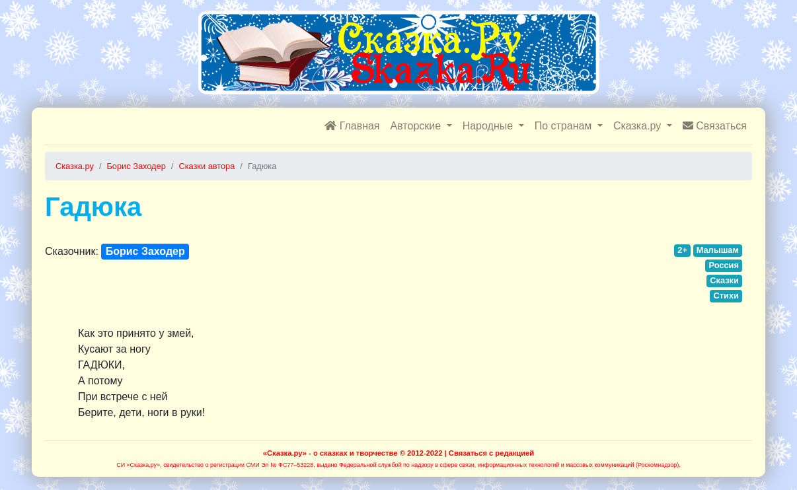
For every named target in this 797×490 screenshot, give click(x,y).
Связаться (715, 125)
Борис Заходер (145, 251)
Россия (723, 265)
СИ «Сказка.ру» (138, 465)
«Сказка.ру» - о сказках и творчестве (330, 453)
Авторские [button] (417, 125)
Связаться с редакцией (491, 453)
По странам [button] (565, 125)
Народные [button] (489, 125)
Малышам (718, 250)
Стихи (726, 295)
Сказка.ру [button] (638, 125)
